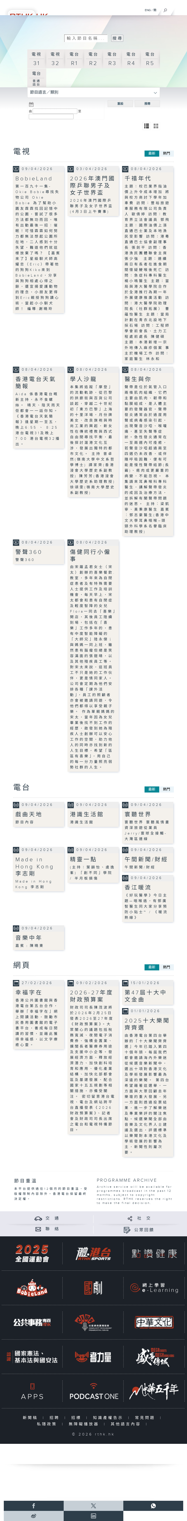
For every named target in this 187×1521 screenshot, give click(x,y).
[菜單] (179, 9)
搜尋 (147, 104)
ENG (148, 10)
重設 (120, 104)
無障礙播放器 (85, 1424)
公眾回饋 (144, 1230)
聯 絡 (52, 1229)
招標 (77, 1418)
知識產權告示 (109, 1418)
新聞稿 (31, 1418)
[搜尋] (165, 9)
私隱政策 (48, 1424)
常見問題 (146, 1418)
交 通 (52, 1218)
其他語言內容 (127, 1424)
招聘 (56, 1418)
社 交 (144, 1218)
